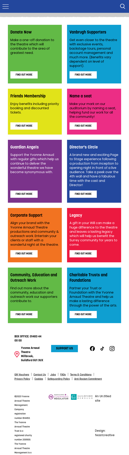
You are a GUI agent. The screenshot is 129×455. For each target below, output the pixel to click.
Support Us (64, 348)
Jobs (53, 375)
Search (123, 6)
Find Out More (24, 75)
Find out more (83, 314)
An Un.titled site (103, 398)
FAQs (63, 375)
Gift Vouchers (21, 375)
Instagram (112, 348)
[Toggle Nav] (5, 6)
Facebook (92, 348)
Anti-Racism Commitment (88, 379)
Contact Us (40, 375)
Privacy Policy (22, 379)
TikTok (102, 348)
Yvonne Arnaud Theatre (64, 6)
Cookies (39, 379)
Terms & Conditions (81, 375)
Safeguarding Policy (58, 379)
